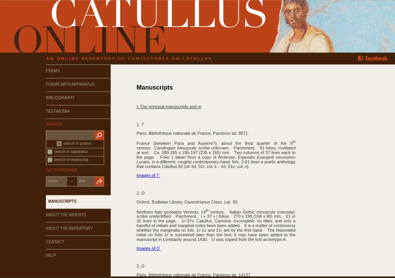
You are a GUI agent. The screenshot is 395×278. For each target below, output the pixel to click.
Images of (148, 175)
